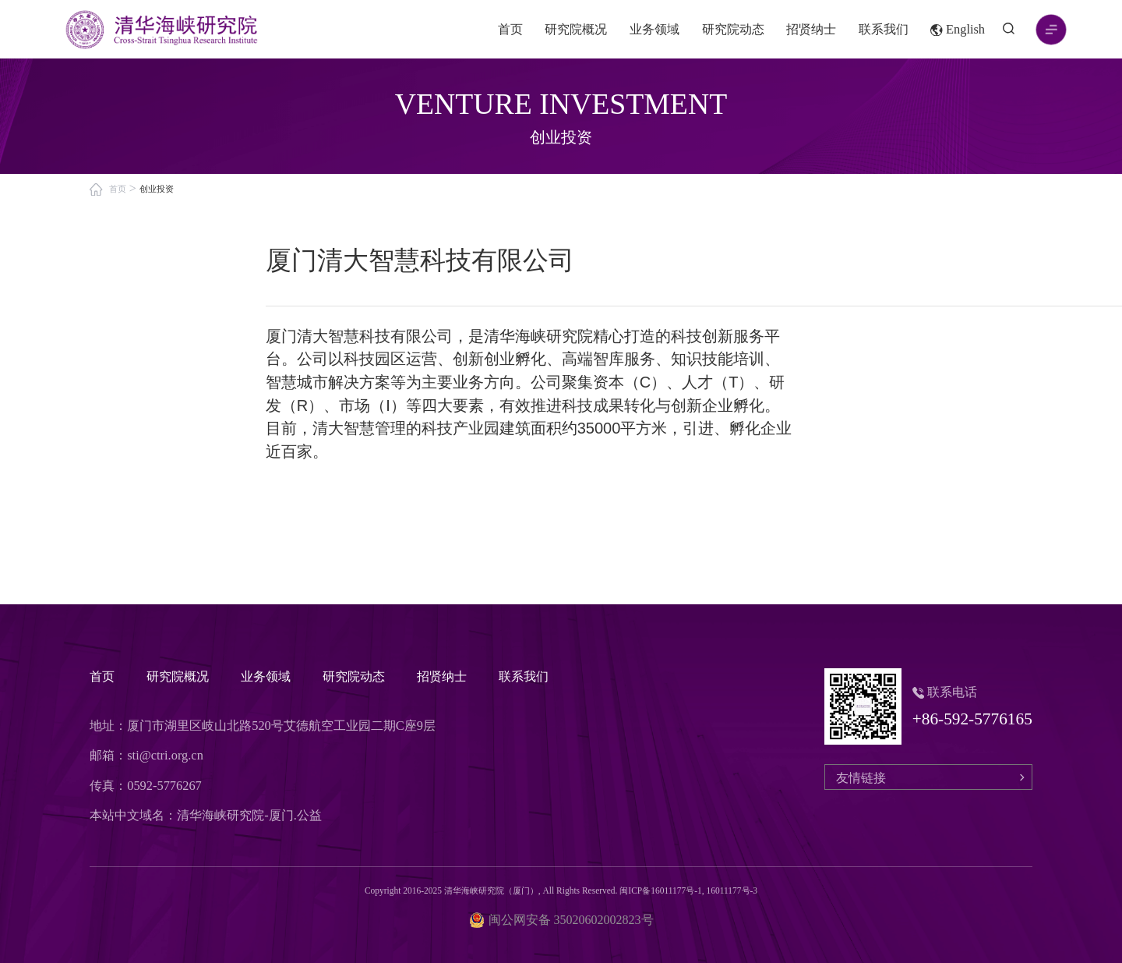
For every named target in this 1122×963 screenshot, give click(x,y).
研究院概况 (576, 29)
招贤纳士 (811, 29)
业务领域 (654, 29)
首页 (510, 29)
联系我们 (884, 29)
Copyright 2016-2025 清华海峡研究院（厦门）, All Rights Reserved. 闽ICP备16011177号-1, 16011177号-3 (561, 890)
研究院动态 (733, 29)
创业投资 (156, 188)
